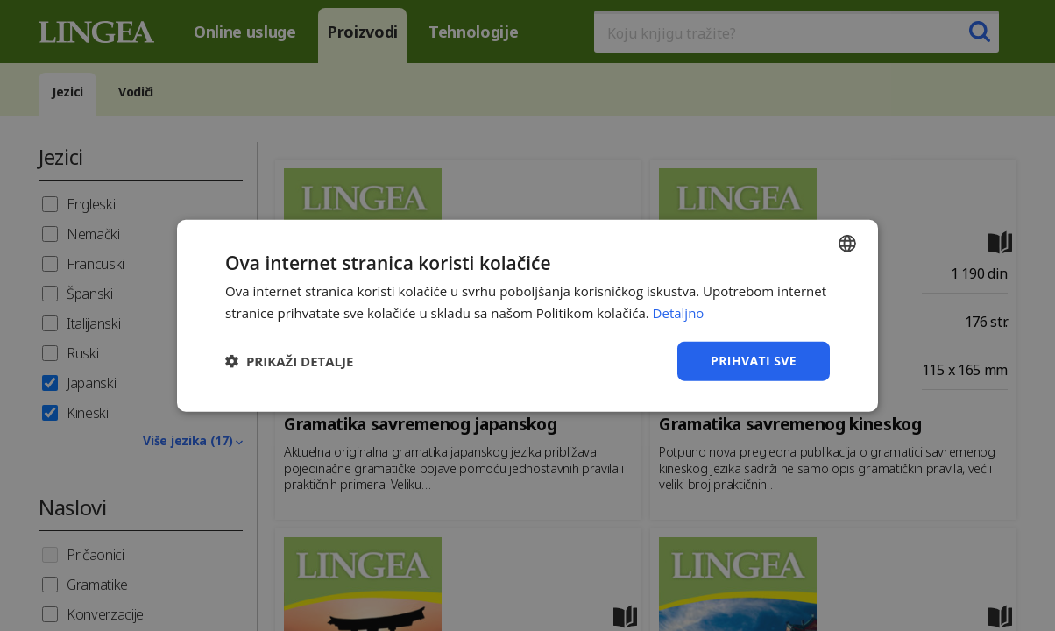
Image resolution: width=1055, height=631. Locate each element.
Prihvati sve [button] (754, 360)
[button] (289, 361)
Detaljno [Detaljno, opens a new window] (679, 313)
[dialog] (527, 315)
